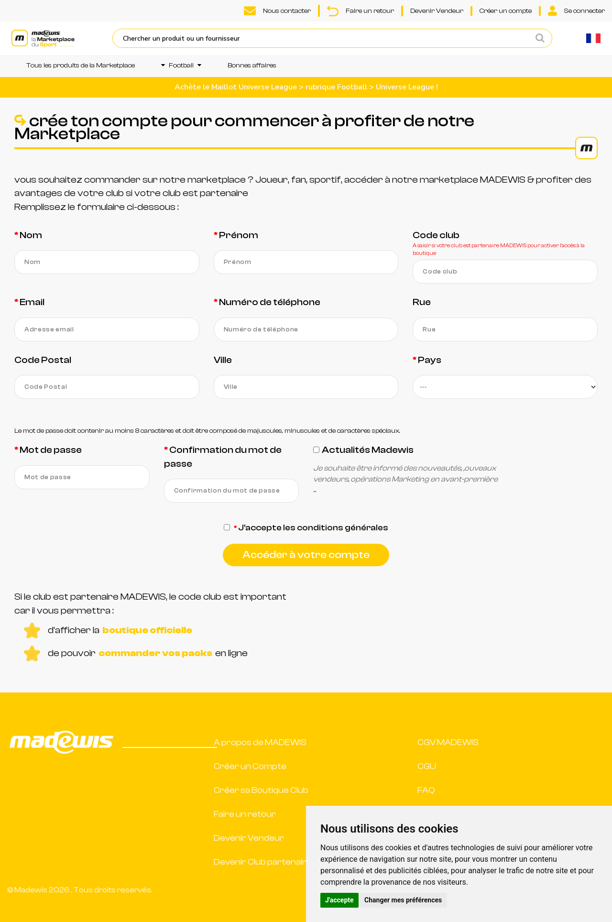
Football (181, 65)
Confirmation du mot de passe (223, 456)
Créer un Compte (250, 766)
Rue (422, 301)
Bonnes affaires (252, 65)
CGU (426, 766)
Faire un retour (360, 11)
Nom (31, 235)
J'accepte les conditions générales (313, 528)
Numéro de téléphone (269, 301)
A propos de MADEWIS (260, 742)
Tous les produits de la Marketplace (80, 65)
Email (32, 301)
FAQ (426, 790)
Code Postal (42, 359)
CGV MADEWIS (448, 742)
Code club (436, 235)
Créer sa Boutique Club (261, 790)
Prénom (238, 235)
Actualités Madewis (368, 449)
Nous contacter (277, 11)
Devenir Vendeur (436, 11)
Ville (223, 359)
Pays (429, 359)
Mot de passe (51, 449)
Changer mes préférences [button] (403, 900)
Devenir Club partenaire (263, 862)
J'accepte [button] (339, 900)
